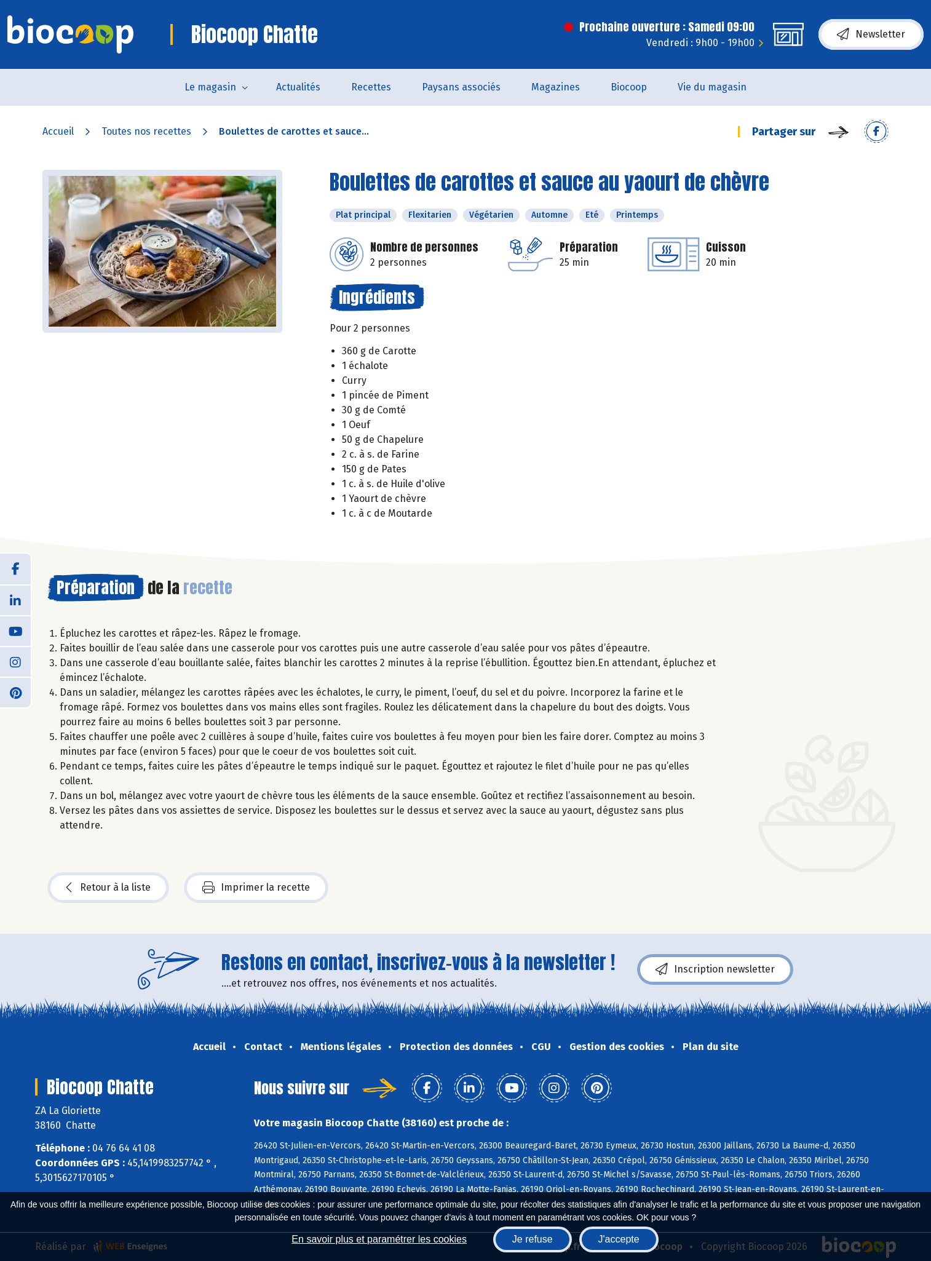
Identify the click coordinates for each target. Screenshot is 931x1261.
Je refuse (532, 1239)
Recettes (371, 87)
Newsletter (871, 34)
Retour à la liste (108, 887)
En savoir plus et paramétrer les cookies (379, 1239)
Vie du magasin (712, 87)
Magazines (555, 87)
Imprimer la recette (256, 887)
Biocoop (629, 87)
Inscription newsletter (715, 969)
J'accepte (619, 1239)
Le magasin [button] (210, 87)
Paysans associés (461, 87)
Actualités (298, 87)
